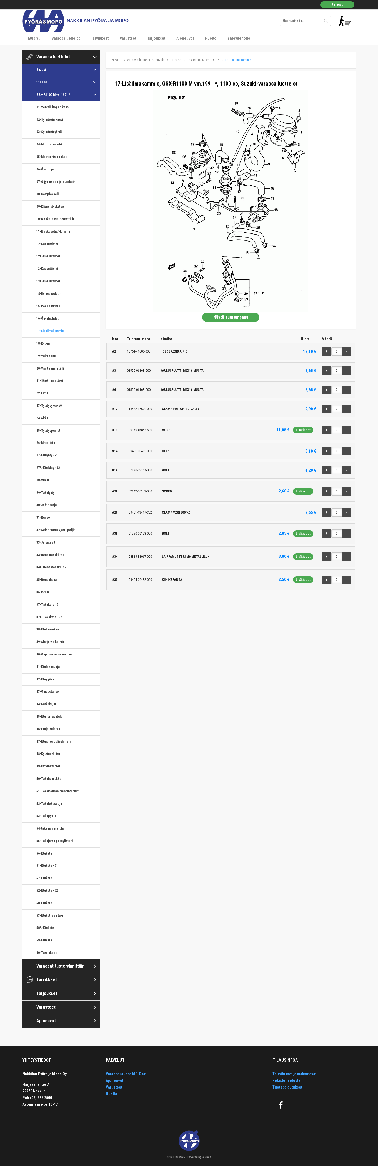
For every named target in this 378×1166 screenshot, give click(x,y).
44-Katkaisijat (46, 704)
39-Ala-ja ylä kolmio (50, 642)
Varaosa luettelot (53, 56)
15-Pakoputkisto (48, 306)
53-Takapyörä (46, 816)
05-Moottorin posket (51, 157)
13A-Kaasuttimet (48, 281)
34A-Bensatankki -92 (51, 567)
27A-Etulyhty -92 (48, 468)
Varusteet (128, 38)
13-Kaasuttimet (47, 269)
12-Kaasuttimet (47, 244)
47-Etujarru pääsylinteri (53, 741)
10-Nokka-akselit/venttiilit (55, 219)
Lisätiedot (303, 430)
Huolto (210, 38)
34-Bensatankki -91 (50, 555)
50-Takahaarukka (48, 779)
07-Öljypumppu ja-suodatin (55, 182)
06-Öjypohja (45, 169)
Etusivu (34, 38)
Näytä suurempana (230, 317)
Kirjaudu (337, 4)
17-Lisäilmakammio (50, 331)
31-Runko (43, 517)
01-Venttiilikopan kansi (52, 107)
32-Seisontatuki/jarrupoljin (55, 530)
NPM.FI (116, 60)
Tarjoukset (156, 38)
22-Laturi (42, 393)
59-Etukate (44, 940)
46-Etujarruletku (48, 729)
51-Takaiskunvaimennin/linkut (57, 791)
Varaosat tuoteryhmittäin (60, 966)
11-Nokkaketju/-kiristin (53, 231)
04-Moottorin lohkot (51, 144)
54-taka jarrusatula (50, 828)
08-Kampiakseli (47, 194)
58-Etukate (44, 903)
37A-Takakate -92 (49, 617)
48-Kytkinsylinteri (48, 754)
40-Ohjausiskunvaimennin (54, 654)
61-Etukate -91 (47, 866)
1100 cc (42, 82)
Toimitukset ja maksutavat (294, 1074)
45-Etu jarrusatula (49, 716)
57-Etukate (44, 878)
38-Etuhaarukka (47, 629)
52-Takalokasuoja (49, 804)
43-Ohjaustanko (47, 691)
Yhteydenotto (238, 38)
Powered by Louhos (199, 1157)
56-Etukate (44, 853)
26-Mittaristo (45, 443)
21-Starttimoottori (49, 381)
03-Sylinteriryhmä (49, 132)
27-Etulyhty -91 (47, 455)
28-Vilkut (42, 480)
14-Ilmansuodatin (48, 294)
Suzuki (41, 70)
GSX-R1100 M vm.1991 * (53, 95)
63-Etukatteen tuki (49, 916)
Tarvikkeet (100, 38)
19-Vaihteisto (46, 356)
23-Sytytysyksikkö (49, 406)
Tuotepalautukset (287, 1087)
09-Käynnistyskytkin (50, 206)
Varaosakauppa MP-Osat (126, 1074)
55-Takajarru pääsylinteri (54, 841)
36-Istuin (42, 592)
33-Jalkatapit (45, 542)
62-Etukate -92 (47, 891)
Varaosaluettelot (66, 38)
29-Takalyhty (45, 493)
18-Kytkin (43, 343)
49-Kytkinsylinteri (48, 766)
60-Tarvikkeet (46, 953)
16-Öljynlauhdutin (48, 318)
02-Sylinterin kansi (49, 120)
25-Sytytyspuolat (48, 431)
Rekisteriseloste (286, 1080)
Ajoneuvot (185, 38)
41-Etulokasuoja (48, 667)
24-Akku (42, 418)
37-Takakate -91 (48, 605)
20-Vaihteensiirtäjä (50, 368)
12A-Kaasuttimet (48, 256)
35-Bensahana (46, 580)
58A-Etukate (45, 928)
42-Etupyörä (45, 679)
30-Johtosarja (46, 505)
